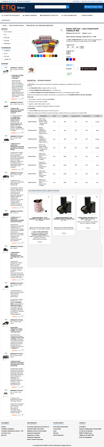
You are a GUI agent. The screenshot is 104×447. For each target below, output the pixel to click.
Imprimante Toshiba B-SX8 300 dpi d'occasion (17, 67)
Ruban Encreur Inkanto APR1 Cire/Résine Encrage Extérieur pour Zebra (63, 219)
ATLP (5, 35)
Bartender (7, 37)
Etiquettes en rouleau (33, 435)
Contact (82, 423)
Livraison (3, 427)
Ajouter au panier (88, 69)
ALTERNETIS (7, 50)
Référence (69, 33)
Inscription (100, 1)
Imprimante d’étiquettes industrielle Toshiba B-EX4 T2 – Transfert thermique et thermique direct (17, 211)
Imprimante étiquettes (33, 437)
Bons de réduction (58, 435)
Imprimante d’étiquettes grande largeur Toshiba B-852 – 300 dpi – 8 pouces (17, 102)
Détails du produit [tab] (44, 80)
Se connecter (91, 1)
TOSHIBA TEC (7, 59)
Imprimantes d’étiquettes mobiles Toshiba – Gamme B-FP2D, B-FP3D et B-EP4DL (17, 320)
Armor (5, 53)
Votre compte (58, 423)
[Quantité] (74, 68)
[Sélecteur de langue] (77, 1)
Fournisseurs (6, 48)
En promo (4, 64)
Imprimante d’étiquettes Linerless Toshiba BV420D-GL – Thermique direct (17, 283)
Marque (84, 33)
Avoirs (55, 431)
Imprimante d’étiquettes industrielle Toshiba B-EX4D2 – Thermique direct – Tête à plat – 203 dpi (17, 353)
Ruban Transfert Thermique (35, 439)
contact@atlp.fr (26, 1)
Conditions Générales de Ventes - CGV (12, 431)
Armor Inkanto (8, 32)
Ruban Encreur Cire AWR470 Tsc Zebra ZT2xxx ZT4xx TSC (87, 218)
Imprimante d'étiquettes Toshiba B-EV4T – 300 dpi (17, 390)
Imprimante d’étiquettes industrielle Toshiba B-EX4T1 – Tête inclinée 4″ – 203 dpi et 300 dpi (17, 173)
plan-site (3, 435)
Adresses (55, 433)
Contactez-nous (6, 433)
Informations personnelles (60, 427)
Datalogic (6, 40)
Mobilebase (7, 43)
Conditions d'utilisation (7, 429)
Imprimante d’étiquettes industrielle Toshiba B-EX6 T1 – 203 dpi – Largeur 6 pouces (17, 136)
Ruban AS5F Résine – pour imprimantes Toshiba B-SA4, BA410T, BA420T (39, 219)
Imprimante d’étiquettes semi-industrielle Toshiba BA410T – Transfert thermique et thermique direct (17, 246)
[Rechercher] (52, 7)
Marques (4, 29)
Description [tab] (31, 80)
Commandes (57, 429)
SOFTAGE (6, 56)
